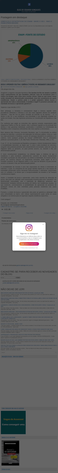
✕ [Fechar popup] (43, 224)
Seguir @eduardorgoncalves (29, 243)
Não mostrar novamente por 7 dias (29, 247)
